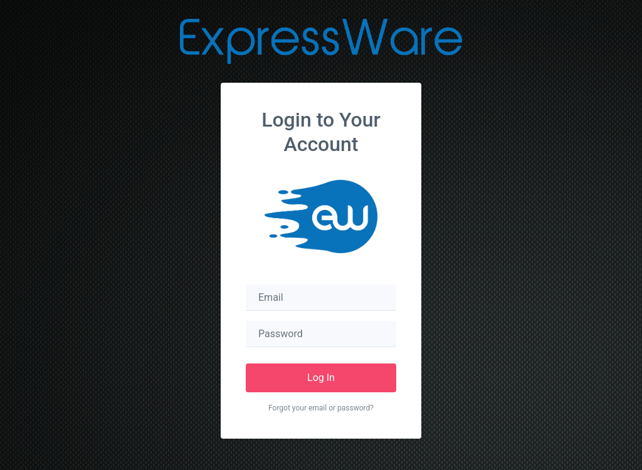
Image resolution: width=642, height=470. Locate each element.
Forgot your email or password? (321, 408)
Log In (321, 378)
